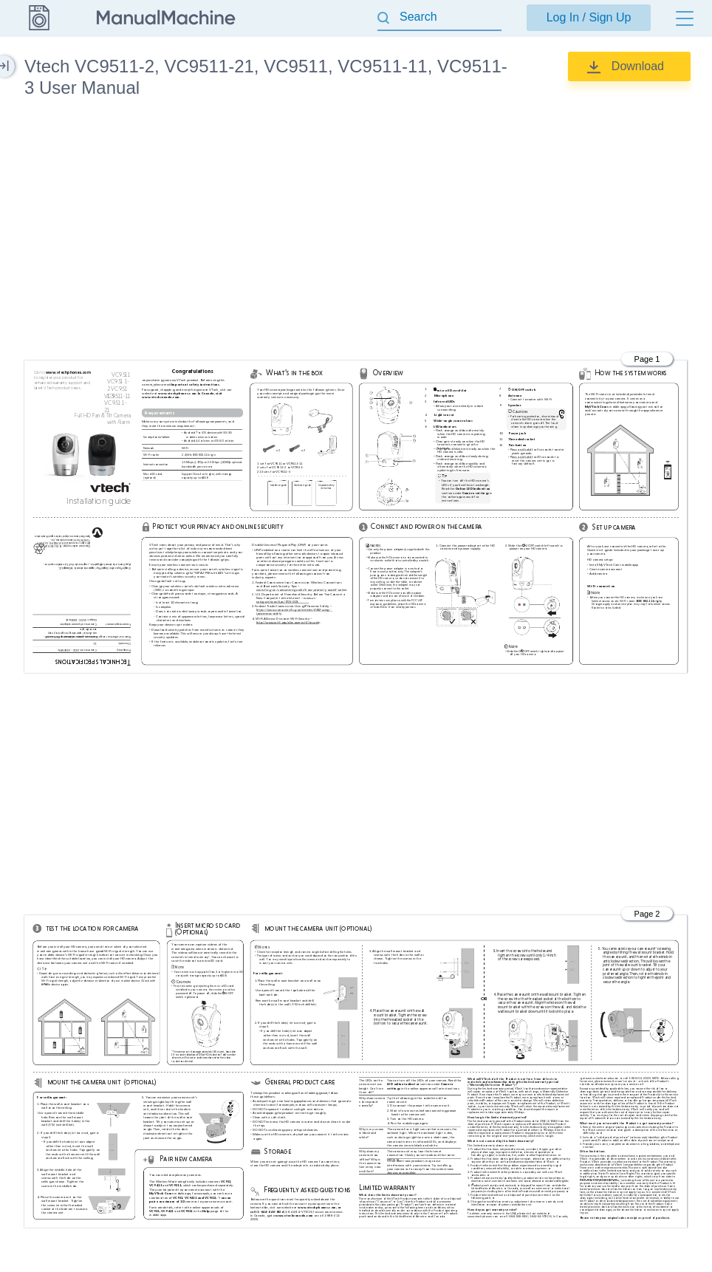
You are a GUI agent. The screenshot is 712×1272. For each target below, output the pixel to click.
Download (638, 66)
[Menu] (685, 18)
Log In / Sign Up (589, 17)
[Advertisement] (356, 232)
